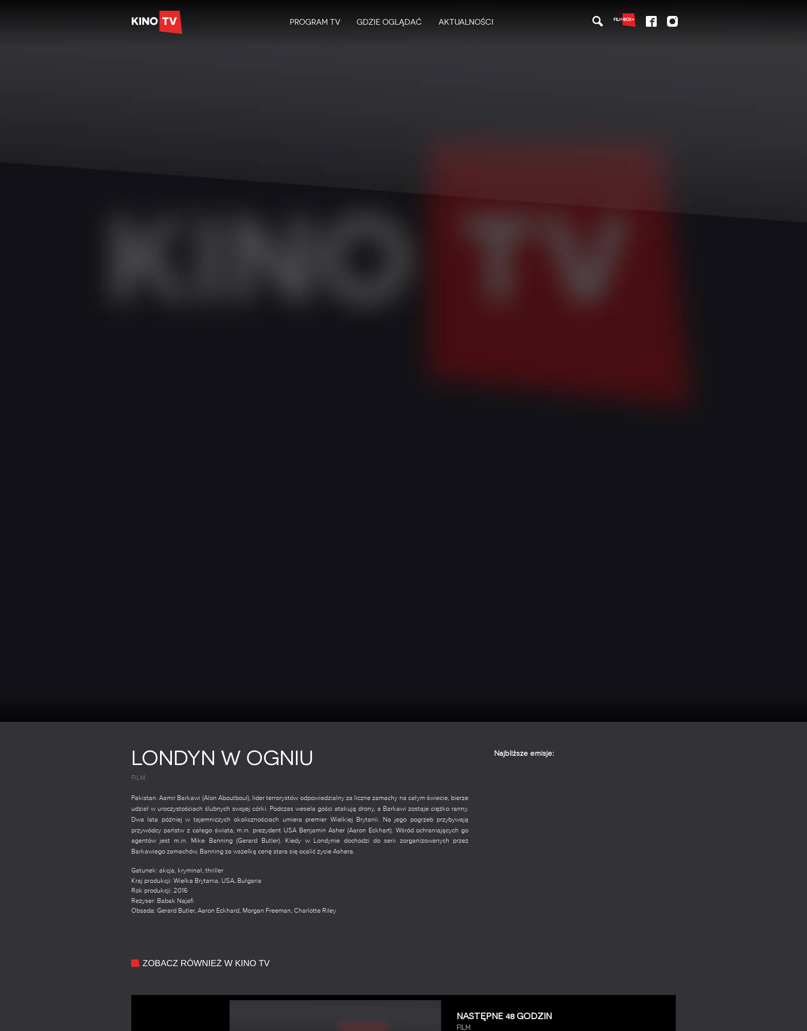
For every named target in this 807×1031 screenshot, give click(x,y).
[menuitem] (315, 22)
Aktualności (466, 22)
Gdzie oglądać (389, 22)
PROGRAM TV (315, 22)
